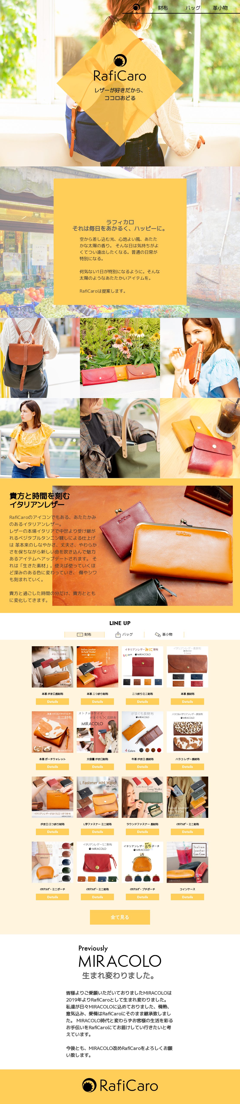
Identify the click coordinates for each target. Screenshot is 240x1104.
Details (52, 701)
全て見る (120, 917)
